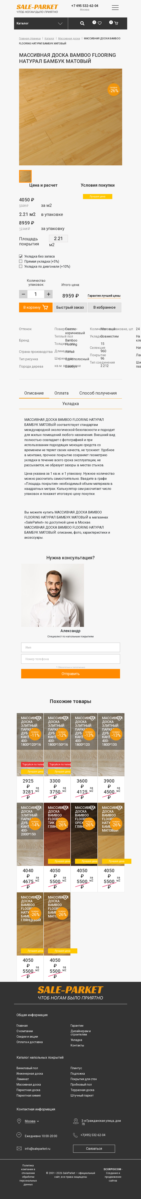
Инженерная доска (30, 1073)
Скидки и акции (27, 1036)
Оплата (61, 393)
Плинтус (76, 1068)
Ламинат (23, 1079)
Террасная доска (82, 1090)
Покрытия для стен (84, 1079)
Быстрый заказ (70, 307)
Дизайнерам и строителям (81, 1032)
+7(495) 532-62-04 (92, 1135)
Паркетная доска (28, 1090)
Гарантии (77, 1025)
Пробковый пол (81, 1084)
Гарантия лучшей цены (104, 295)
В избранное (104, 307)
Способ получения (98, 393)
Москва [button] (30, 1121)
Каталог (49, 38)
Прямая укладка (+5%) (41, 261)
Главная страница (30, 38)
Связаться (94, 1149)
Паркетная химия (29, 1095)
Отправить (71, 673)
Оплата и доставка (30, 1042)
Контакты (77, 1045)
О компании (25, 1031)
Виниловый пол (27, 1068)
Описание (34, 393)
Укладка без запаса (39, 256)
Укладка (70, 403)
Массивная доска (69, 38)
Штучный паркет (82, 1095)
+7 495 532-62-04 (84, 5)
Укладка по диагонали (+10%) (47, 266)
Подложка (78, 1073)
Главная (22, 1025)
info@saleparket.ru (37, 1148)
